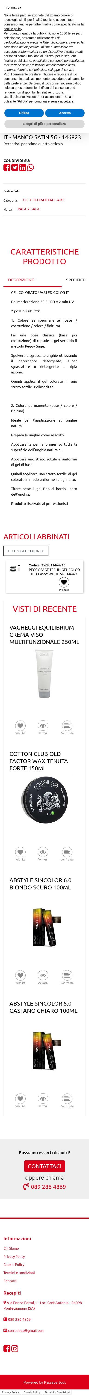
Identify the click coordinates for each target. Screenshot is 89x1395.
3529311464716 (53, 565)
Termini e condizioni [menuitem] (19, 1272)
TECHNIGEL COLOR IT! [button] (26, 550)
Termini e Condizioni (57, 1392)
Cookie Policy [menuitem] (13, 1264)
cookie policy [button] (13, 29)
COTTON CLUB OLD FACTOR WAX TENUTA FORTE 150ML (38, 761)
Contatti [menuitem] (10, 1280)
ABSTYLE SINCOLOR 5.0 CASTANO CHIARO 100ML (43, 1007)
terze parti (75, 33)
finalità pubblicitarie (17, 60)
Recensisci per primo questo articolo (33, 143)
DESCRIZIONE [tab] (21, 279)
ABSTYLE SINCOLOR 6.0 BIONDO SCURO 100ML (40, 883)
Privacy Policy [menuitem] (14, 1256)
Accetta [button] (65, 113)
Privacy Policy (10, 1392)
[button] (43, 727)
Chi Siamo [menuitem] (11, 1248)
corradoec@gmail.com (26, 1330)
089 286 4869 (44, 1186)
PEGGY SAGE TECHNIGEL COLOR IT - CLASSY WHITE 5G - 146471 (54, 572)
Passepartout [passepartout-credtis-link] (55, 1382)
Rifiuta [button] (24, 113)
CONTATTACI (45, 1166)
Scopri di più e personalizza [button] (44, 124)
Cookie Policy (32, 1392)
